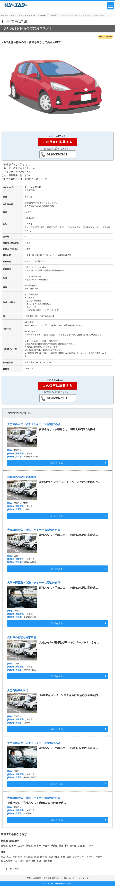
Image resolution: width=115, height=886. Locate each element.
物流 (56, 856)
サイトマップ (82, 878)
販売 (69, 856)
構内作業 (47, 861)
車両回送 (28, 856)
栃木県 (37, 845)
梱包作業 (30, 861)
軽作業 (43, 856)
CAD (16, 861)
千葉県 (54, 845)
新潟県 (73, 845)
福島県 (21, 845)
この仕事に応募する (57, 142)
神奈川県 (63, 845)
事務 (63, 856)
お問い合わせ (68, 878)
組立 (3, 856)
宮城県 (4, 845)
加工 (9, 856)
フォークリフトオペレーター (87, 856)
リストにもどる (11, 869)
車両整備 (17, 856)
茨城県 (29, 845)
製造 (36, 856)
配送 (39, 861)
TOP (29, 878)
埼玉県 (45, 845)
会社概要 (37, 878)
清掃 (22, 861)
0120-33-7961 (57, 154)
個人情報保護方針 (52, 878)
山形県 (12, 845)
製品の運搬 (6, 861)
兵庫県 (89, 845)
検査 (50, 856)
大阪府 (81, 845)
